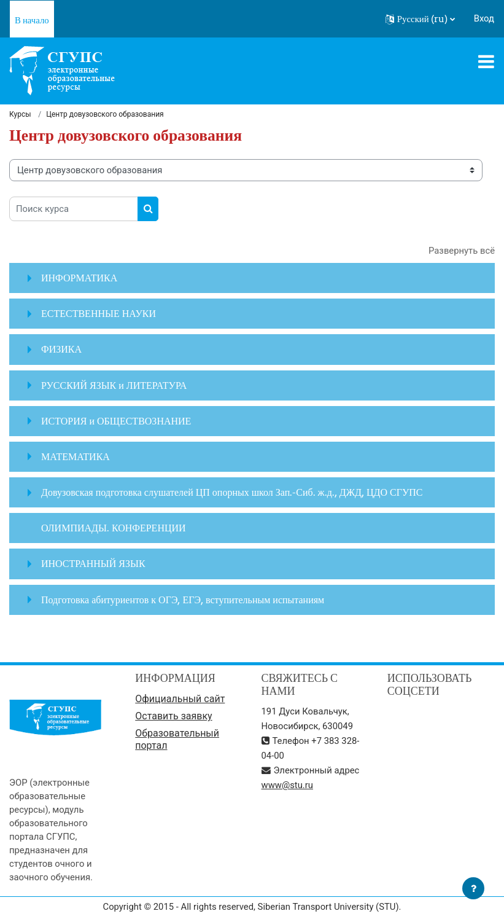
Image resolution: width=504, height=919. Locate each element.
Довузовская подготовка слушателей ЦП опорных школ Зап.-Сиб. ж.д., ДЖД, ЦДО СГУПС (231, 492)
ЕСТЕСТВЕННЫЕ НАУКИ (98, 313)
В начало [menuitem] (32, 20)
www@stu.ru (287, 785)
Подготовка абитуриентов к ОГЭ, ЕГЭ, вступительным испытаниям (182, 599)
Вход (484, 18)
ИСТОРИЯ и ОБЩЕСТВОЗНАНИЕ (116, 421)
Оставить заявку (173, 716)
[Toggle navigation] (486, 61)
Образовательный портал (177, 739)
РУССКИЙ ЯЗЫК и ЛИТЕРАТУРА (114, 385)
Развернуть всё (461, 250)
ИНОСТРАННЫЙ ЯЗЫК (93, 563)
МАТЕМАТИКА (75, 456)
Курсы (20, 114)
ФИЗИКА (61, 349)
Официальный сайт (180, 699)
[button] (420, 19)
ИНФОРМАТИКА (79, 278)
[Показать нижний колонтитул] (473, 888)
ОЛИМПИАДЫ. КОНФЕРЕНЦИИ (113, 528)
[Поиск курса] (73, 209)
